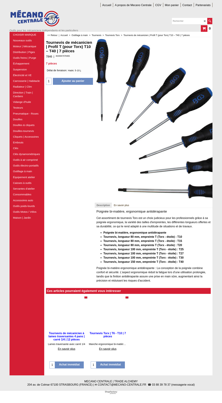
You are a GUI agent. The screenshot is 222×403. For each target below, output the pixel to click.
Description (103, 205)
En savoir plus (121, 205)
